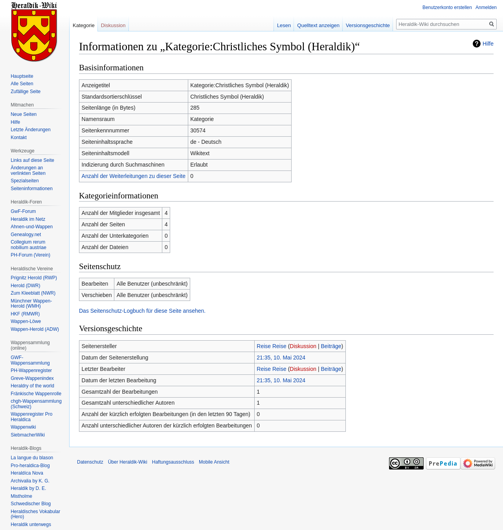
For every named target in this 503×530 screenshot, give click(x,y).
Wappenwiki (23, 427)
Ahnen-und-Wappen (32, 226)
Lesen (284, 25)
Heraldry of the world (32, 386)
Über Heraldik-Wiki (127, 462)
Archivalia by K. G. (30, 481)
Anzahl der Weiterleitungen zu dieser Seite (133, 176)
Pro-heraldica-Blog (30, 465)
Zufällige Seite (25, 91)
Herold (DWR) (25, 285)
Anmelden (486, 7)
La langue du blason (32, 457)
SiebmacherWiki (28, 435)
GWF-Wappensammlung (30, 360)
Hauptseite (22, 76)
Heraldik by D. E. (28, 488)
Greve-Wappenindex (32, 378)
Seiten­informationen (32, 188)
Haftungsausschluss (173, 462)
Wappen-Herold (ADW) (35, 329)
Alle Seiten (22, 83)
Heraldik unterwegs (31, 524)
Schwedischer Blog (31, 503)
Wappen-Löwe (26, 321)
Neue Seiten (24, 114)
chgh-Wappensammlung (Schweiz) (36, 403)
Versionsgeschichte (368, 25)
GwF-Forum (23, 211)
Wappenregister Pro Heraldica (31, 416)
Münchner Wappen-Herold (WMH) (31, 303)
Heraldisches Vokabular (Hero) (35, 514)
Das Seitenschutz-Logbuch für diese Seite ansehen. (142, 311)
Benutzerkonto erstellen (447, 7)
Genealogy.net (26, 234)
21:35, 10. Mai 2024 (281, 357)
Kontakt (19, 137)
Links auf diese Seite (32, 160)
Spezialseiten (25, 180)
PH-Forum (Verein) (30, 255)
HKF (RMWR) (25, 314)
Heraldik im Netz (28, 219)
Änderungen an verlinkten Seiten (28, 170)
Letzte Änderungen (30, 129)
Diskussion (303, 346)
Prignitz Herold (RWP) (34, 278)
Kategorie (84, 25)
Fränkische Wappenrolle (36, 393)
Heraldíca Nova (27, 473)
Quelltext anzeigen (318, 25)
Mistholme (21, 496)
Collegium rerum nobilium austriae (28, 244)
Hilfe (488, 43)
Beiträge (331, 346)
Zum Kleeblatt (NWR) (33, 293)
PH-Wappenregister (31, 370)
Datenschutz (90, 462)
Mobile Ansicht (214, 462)
